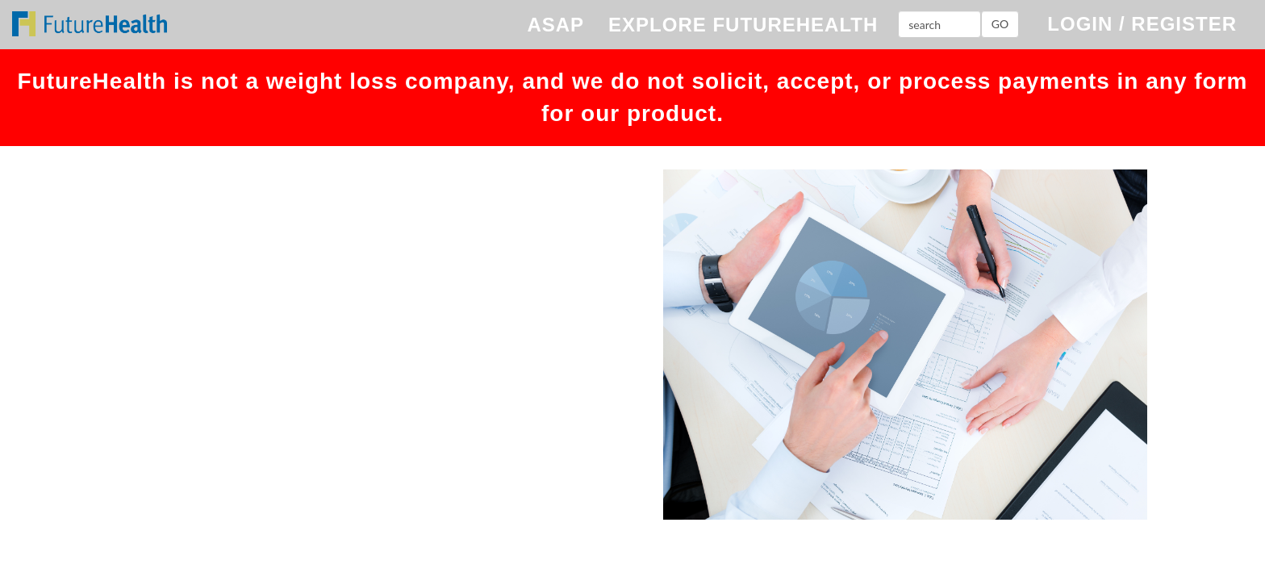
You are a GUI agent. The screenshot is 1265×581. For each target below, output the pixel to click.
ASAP (555, 25)
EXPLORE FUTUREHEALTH (743, 25)
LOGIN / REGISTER (1142, 24)
